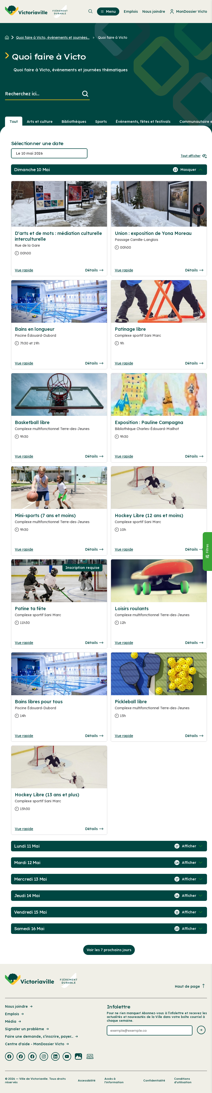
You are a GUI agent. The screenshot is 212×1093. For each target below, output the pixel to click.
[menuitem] (36, 11)
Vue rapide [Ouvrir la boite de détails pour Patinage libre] (124, 363)
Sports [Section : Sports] (101, 121)
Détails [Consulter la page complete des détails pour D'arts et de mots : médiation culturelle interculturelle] (94, 270)
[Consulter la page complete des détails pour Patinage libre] (159, 338)
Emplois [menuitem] (131, 11)
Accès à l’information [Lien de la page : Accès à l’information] (114, 1080)
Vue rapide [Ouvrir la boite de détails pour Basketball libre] (24, 456)
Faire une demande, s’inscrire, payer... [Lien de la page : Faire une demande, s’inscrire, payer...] (42, 1036)
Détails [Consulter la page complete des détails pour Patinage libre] (194, 363)
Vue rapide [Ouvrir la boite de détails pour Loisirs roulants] (124, 642)
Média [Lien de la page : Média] (13, 1021)
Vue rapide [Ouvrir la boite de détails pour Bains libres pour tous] (24, 736)
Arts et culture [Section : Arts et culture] (40, 121)
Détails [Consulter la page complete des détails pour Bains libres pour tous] (94, 736)
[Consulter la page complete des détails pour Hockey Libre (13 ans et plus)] (59, 804)
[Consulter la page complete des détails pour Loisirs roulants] (159, 618)
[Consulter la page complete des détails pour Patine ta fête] (59, 618)
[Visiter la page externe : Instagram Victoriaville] (44, 1057)
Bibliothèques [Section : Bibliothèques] (74, 121)
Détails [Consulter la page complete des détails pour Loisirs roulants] (194, 642)
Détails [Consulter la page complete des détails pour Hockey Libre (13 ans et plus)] (94, 829)
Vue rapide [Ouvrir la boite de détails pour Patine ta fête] (24, 642)
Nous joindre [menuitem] (153, 11)
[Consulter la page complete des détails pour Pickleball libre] (159, 711)
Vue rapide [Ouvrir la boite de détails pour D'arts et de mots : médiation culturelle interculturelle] (24, 270)
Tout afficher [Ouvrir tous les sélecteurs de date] (194, 155)
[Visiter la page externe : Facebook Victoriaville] (9, 1057)
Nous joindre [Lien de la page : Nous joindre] (19, 1006)
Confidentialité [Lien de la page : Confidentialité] (154, 1080)
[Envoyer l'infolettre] (201, 1030)
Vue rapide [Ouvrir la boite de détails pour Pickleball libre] (124, 736)
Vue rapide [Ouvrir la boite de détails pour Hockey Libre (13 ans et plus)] (24, 829)
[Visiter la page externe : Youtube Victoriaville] (67, 1057)
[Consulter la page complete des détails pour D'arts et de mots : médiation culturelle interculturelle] (59, 245)
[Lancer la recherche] (85, 94)
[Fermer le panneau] (207, 551)
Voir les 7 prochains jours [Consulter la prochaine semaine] (109, 950)
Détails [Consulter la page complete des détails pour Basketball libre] (94, 456)
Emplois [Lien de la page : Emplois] (15, 1014)
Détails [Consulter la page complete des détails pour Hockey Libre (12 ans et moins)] (194, 549)
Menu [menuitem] (108, 11)
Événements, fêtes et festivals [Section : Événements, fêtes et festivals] (143, 121)
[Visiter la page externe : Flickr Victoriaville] (78, 1057)
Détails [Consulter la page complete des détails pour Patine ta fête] (94, 642)
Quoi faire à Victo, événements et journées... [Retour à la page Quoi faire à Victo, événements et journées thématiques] (52, 37)
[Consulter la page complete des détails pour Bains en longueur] (59, 338)
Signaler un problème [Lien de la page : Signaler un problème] (27, 1029)
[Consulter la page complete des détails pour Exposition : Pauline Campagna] (159, 432)
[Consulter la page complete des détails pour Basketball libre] (59, 432)
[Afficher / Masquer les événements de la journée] (192, 169)
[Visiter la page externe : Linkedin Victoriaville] (55, 1057)
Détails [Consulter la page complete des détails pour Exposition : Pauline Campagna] (194, 456)
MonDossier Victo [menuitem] (188, 11)
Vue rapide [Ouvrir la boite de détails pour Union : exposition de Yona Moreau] (124, 270)
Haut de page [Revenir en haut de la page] (190, 986)
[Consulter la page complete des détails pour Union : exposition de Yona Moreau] (159, 242)
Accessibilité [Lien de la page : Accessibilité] (86, 1080)
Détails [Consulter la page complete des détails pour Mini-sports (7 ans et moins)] (94, 549)
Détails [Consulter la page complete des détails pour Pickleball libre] (194, 736)
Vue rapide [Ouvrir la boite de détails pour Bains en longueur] (24, 363)
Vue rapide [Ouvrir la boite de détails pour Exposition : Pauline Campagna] (124, 456)
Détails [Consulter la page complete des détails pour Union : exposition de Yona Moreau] (194, 270)
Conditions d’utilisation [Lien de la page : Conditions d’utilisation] (182, 1080)
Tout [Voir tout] (14, 121)
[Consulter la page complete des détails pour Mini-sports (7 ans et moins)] (59, 525)
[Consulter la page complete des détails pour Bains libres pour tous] (59, 711)
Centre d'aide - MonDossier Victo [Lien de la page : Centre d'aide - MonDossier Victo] (37, 1044)
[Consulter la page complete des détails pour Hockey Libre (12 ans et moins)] (159, 525)
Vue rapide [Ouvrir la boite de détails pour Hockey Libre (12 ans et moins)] (124, 549)
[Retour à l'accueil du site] (8, 37)
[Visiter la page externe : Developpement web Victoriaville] (90, 1057)
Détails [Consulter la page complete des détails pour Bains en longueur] (94, 363)
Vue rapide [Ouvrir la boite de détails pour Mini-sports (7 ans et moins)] (24, 549)
